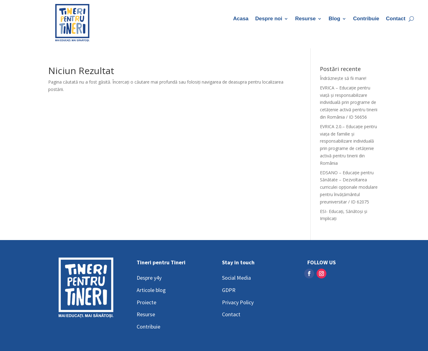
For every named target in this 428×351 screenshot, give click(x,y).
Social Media (236, 277)
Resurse (305, 19)
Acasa (240, 19)
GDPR (228, 290)
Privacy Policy (238, 302)
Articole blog (151, 290)
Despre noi (268, 19)
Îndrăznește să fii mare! (343, 78)
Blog (334, 19)
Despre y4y (149, 277)
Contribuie (366, 19)
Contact (395, 19)
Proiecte (146, 302)
